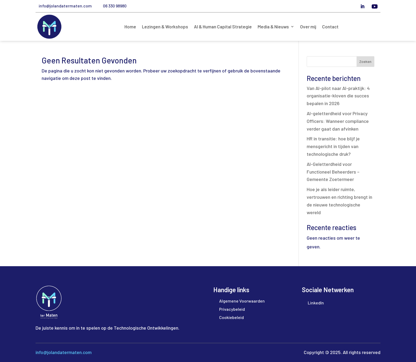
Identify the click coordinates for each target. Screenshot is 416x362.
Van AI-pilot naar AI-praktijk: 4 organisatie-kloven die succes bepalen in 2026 (338, 95)
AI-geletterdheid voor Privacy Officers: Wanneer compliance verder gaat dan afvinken (338, 121)
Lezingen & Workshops (165, 27)
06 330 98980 (115, 5)
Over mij (308, 27)
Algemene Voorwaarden (242, 300)
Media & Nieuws (273, 27)
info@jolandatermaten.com (65, 5)
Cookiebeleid (231, 317)
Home (130, 27)
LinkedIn (316, 302)
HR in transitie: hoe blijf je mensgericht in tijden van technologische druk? (333, 146)
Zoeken (365, 61)
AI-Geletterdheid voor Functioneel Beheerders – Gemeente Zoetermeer (333, 171)
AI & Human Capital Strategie (223, 27)
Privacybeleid (232, 309)
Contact (330, 27)
